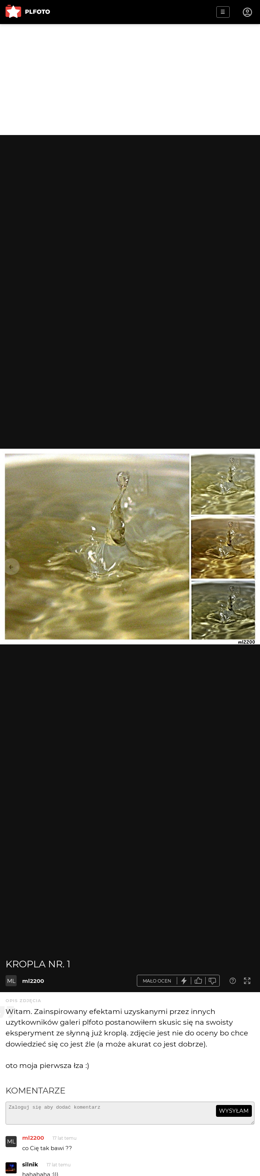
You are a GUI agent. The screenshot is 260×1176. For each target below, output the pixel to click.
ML (11, 980)
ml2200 (33, 980)
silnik (30, 1167)
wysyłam (234, 1110)
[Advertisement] (130, 79)
